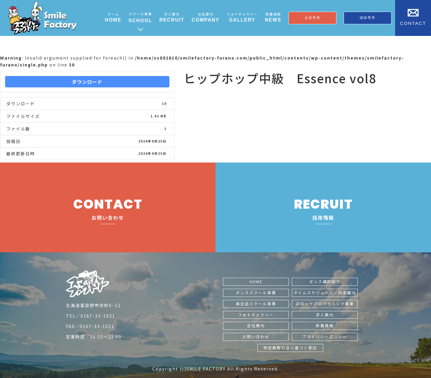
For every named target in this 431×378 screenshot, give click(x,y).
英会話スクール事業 (256, 303)
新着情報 (325, 325)
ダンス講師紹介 (325, 281)
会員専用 (312, 17)
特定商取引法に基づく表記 (290, 347)
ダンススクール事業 (256, 292)
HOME (256, 281)
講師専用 (367, 17)
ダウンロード (87, 81)
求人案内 (325, 315)
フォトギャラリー (256, 315)
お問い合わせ (255, 336)
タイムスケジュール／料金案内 (325, 292)
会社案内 (256, 325)
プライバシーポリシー (324, 336)
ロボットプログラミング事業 (325, 303)
